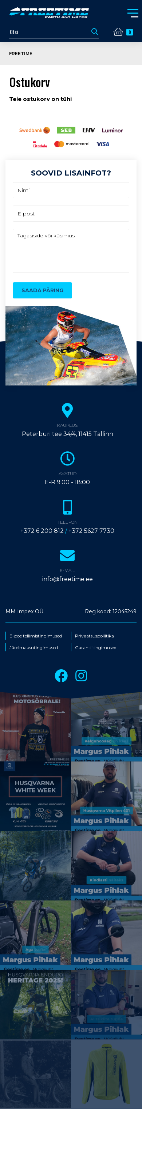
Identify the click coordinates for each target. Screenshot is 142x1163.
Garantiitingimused (96, 647)
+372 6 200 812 (42, 530)
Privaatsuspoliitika (94, 636)
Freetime (20, 53)
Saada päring (42, 290)
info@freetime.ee (67, 579)
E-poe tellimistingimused (35, 636)
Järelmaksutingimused (33, 647)
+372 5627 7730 (91, 530)
